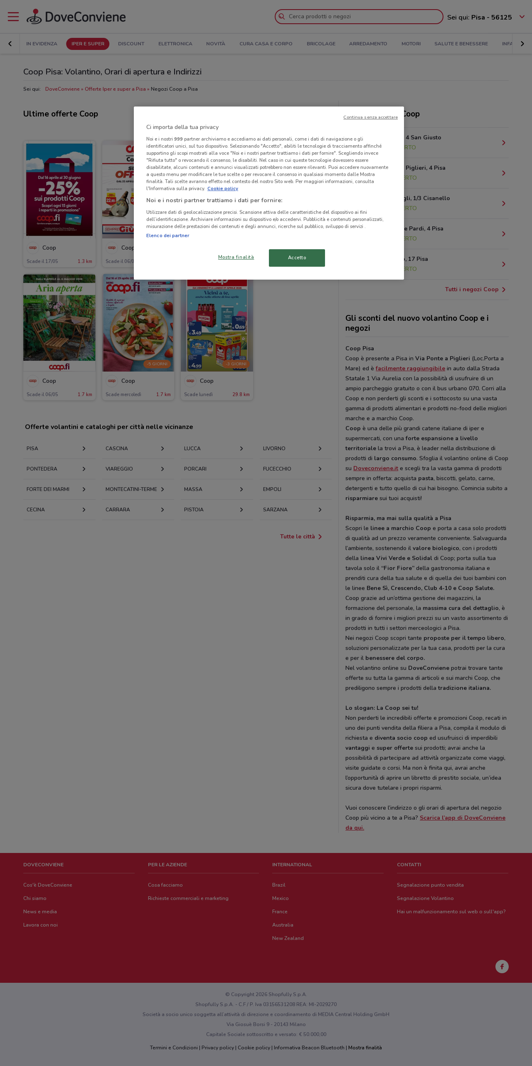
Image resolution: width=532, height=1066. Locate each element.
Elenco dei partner (167, 235)
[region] (269, 193)
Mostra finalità (236, 257)
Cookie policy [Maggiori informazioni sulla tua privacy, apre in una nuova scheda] (222, 188)
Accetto (297, 257)
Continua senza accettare (370, 117)
